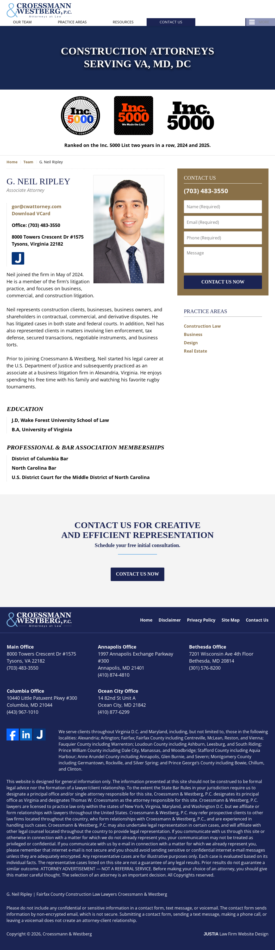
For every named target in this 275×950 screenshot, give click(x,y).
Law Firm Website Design (236, 934)
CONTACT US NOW (222, 282)
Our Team (22, 21)
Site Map (231, 620)
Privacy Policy (201, 620)
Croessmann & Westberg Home (39, 10)
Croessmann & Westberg (67, 934)
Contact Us (171, 21)
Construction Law (202, 326)
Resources (123, 21)
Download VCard (31, 213)
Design (191, 343)
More (264, 21)
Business (193, 334)
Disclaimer (170, 620)
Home (146, 620)
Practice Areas (72, 21)
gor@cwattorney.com (36, 206)
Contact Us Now (137, 574)
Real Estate (195, 351)
